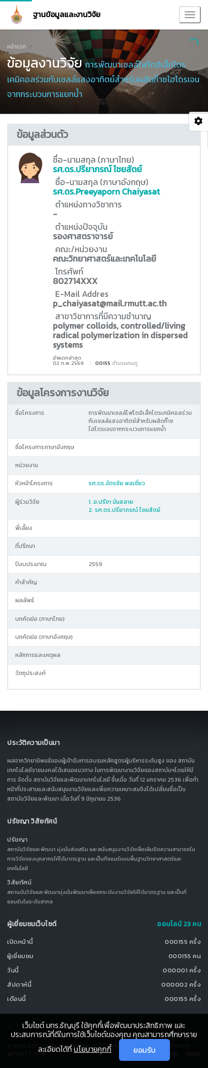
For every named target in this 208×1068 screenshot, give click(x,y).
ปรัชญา (17, 839)
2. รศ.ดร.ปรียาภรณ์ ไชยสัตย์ (124, 510)
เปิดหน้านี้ (20, 941)
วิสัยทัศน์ (19, 882)
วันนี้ (13, 970)
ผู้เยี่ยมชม (20, 955)
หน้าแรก (16, 46)
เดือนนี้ (16, 998)
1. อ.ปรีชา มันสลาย (111, 502)
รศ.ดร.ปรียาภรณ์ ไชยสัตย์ (97, 169)
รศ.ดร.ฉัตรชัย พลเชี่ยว (117, 483)
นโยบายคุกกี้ (92, 1049)
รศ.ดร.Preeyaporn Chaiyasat (106, 192)
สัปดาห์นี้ (19, 984)
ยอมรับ (144, 1050)
